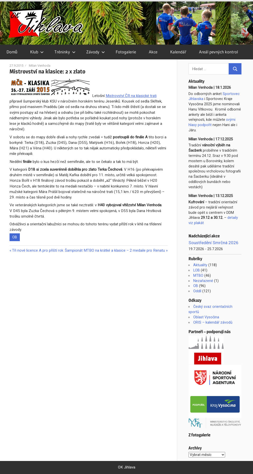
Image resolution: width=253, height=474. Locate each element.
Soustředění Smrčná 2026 (213, 242)
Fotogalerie (126, 51)
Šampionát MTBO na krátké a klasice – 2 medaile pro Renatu (115, 250)
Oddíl (197, 291)
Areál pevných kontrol (218, 51)
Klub (37, 51)
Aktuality (200, 265)
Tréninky (65, 51)
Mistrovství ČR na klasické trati (131, 95)
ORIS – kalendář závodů (212, 322)
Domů (12, 51)
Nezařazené (203, 281)
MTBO (198, 275)
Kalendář (178, 51)
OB (14, 237)
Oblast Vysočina (206, 317)
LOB (196, 270)
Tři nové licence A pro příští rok (37, 250)
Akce (153, 51)
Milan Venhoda (39, 65)
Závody (95, 51)
